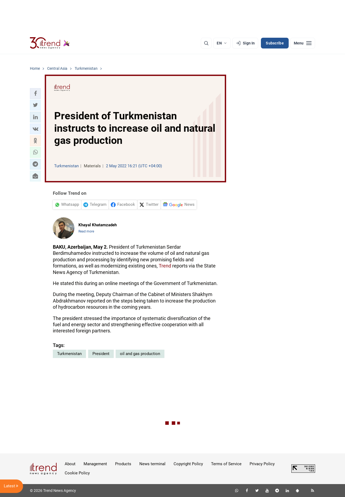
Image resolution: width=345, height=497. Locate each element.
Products (123, 463)
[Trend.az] (50, 43)
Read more (86, 231)
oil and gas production (140, 353)
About (70, 463)
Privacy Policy (262, 463)
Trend (165, 266)
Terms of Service (226, 463)
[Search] (206, 43)
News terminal (152, 463)
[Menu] (302, 43)
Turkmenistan (69, 353)
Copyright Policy (188, 463)
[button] (35, 93)
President (100, 353)
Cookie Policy (77, 473)
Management (95, 463)
